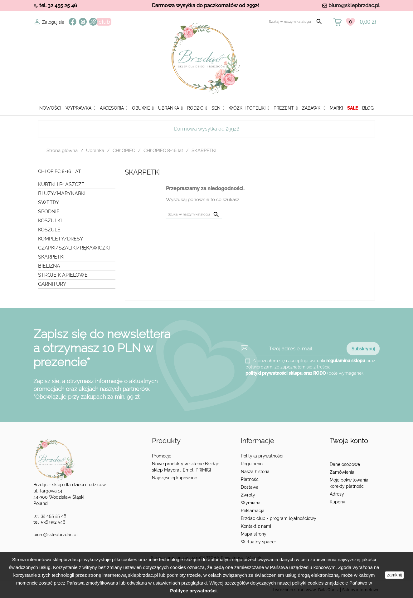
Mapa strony (253, 533)
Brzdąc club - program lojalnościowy (278, 518)
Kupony (337, 501)
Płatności (250, 479)
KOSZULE (49, 230)
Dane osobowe (345, 464)
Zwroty (248, 494)
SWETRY (48, 202)
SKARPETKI (51, 257)
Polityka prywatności (262, 455)
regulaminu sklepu (345, 360)
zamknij (394, 574)
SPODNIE (49, 212)
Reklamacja (253, 510)
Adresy (337, 494)
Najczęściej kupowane (174, 477)
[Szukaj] (295, 21)
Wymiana (250, 502)
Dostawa (250, 487)
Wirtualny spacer (258, 541)
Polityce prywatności (193, 590)
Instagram (83, 22)
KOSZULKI (50, 221)
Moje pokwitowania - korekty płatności (351, 483)
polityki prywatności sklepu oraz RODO (285, 372)
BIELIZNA (49, 266)
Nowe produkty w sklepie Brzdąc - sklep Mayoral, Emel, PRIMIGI (187, 466)
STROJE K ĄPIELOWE (63, 275)
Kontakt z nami (256, 526)
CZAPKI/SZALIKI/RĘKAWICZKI (74, 248)
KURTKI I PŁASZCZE (61, 184)
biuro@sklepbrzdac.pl (354, 5)
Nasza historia (255, 471)
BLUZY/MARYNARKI (61, 193)
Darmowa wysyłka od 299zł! (206, 129)
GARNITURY (52, 284)
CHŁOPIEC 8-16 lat (59, 171)
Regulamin (252, 463)
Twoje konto (349, 441)
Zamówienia (342, 472)
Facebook (72, 22)
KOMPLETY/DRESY (60, 239)
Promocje (161, 455)
